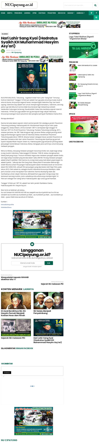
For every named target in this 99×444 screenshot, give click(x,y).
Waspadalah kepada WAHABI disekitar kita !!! (15, 278)
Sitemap (64, 439)
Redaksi (35, 439)
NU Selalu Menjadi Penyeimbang (42, 307)
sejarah (5, 34)
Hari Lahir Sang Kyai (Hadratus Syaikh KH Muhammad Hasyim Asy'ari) (48, 335)
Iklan (41, 439)
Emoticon (7, 360)
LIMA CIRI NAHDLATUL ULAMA (87, 65)
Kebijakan (55, 439)
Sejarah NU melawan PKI (52, 277)
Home (3, 13)
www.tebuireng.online (7, 204)
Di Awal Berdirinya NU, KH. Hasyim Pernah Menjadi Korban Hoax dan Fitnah (13, 308)
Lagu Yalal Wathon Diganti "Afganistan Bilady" (87, 94)
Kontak (47, 439)
